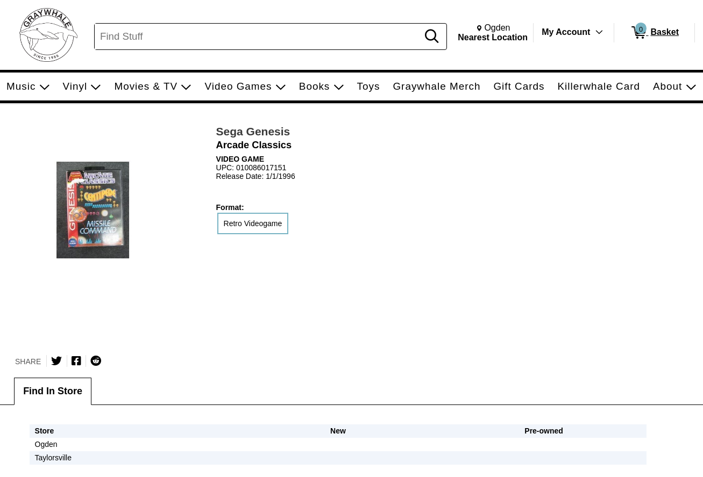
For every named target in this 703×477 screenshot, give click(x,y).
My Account (566, 32)
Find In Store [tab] (52, 391)
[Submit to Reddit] (95, 361)
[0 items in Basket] (654, 33)
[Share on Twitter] (56, 361)
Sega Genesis (253, 131)
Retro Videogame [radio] (253, 223)
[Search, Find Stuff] (258, 36)
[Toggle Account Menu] (599, 32)
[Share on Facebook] (76, 361)
